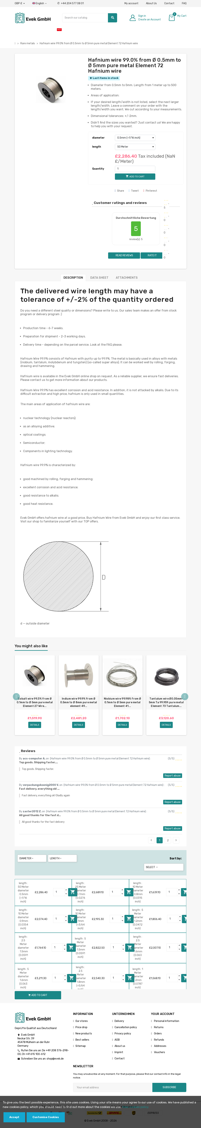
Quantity (98, 168)
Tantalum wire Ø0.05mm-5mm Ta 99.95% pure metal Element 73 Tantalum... (166, 702)
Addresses (159, 1047)
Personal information (166, 1022)
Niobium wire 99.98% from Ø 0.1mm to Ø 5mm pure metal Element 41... (122, 702)
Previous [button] (16, 698)
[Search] (89, 17)
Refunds (158, 1041)
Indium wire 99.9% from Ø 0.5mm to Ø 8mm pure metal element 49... (78, 702)
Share (119, 190)
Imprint (119, 1053)
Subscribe (169, 1089)
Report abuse (173, 777)
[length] (135, 147)
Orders (157, 1035)
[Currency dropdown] (20, 3)
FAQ (184, 3)
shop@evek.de (55, 1060)
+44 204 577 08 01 (70, 3)
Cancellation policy (126, 1029)
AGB (117, 1041)
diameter (98, 137)
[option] (35, 696)
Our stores (81, 1022)
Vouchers (159, 1053)
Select (152, 868)
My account (131, 3)
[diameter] (135, 138)
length (96, 146)
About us (120, 1047)
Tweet (133, 190)
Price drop (81, 1029)
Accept (14, 1117)
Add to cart (185, 893)
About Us (151, 3)
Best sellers (82, 1041)
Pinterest (150, 190)
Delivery (119, 1022)
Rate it (152, 255)
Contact (169, 3)
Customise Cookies (45, 1117)
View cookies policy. (135, 1107)
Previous (151, 842)
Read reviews (124, 255)
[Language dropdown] (39, 3)
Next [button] (184, 698)
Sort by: (176, 860)
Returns (158, 1029)
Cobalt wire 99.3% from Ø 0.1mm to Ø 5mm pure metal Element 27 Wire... (35, 702)
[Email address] (112, 1089)
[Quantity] (135, 169)
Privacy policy (123, 1035)
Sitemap (80, 1047)
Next (176, 842)
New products (83, 1035)
